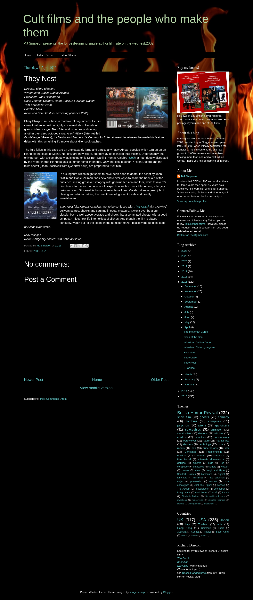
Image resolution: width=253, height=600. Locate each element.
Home (27, 55)
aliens (202, 425)
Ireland (184, 535)
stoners (180, 503)
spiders (212, 466)
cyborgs (197, 463)
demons (203, 433)
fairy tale (182, 477)
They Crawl (141, 206)
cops (220, 444)
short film (184, 417)
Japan (224, 520)
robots (181, 448)
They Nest (190, 362)
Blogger (167, 592)
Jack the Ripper (203, 485)
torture (225, 492)
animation (216, 429)
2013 (184, 396)
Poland (204, 535)
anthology (205, 444)
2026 (184, 250)
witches (218, 433)
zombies (191, 421)
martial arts (222, 440)
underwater (209, 503)
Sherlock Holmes (186, 474)
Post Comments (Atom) (54, 398)
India (219, 524)
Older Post (159, 380)
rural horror (201, 492)
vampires (214, 421)
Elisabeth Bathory (191, 496)
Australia (181, 531)
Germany (206, 528)
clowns (185, 470)
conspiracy (183, 466)
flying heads (183, 492)
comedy (223, 417)
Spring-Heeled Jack (215, 496)
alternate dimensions (211, 459)
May (187, 322)
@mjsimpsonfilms (195, 223)
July (187, 312)
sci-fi (214, 492)
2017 (184, 271)
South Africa (222, 531)
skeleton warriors (216, 500)
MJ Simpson (189, 176)
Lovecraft (199, 455)
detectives (198, 466)
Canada (195, 531)
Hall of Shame (67, 55)
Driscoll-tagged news (194, 572)
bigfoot (221, 474)
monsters (200, 437)
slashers (188, 444)
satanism (218, 455)
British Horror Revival (197, 412)
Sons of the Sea (193, 337)
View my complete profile (192, 201)
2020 (184, 261)
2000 (36, 251)
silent (197, 470)
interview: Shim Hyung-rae (199, 347)
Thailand (203, 524)
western (225, 466)
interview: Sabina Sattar (198, 342)
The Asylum (183, 488)
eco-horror (219, 488)
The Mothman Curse (196, 331)
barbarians (206, 474)
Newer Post (33, 380)
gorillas (181, 462)
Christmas (191, 451)
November (190, 291)
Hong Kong (184, 528)
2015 (184, 281)
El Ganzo (189, 367)
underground (194, 503)
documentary (221, 437)
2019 (184, 266)
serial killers (184, 433)
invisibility (198, 477)
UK (180, 519)
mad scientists (216, 477)
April (187, 327)
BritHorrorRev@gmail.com (192, 235)
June (187, 317)
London (221, 485)
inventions (182, 500)
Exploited (189, 352)
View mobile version (96, 388)
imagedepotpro (138, 592)
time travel (184, 459)
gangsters (222, 425)
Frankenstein (214, 451)
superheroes (210, 448)
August (188, 306)
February (190, 379)
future (206, 440)
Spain (221, 528)
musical (181, 455)
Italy (187, 524)
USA (43, 251)
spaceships (193, 429)
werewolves (190, 440)
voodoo (213, 481)
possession (196, 481)
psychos (183, 425)
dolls (210, 463)
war (227, 448)
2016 (184, 276)
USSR (194, 535)
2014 (184, 391)
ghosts (204, 417)
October (189, 296)
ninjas (180, 481)
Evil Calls (182, 565)
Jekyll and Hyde (215, 470)
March (188, 374)
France (207, 531)
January (189, 384)
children (181, 437)
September (191, 301)
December (190, 286)
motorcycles (197, 500)
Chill (132, 157)
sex (194, 448)
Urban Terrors (45, 55)
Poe (222, 463)
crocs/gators (202, 488)
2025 (184, 255)
